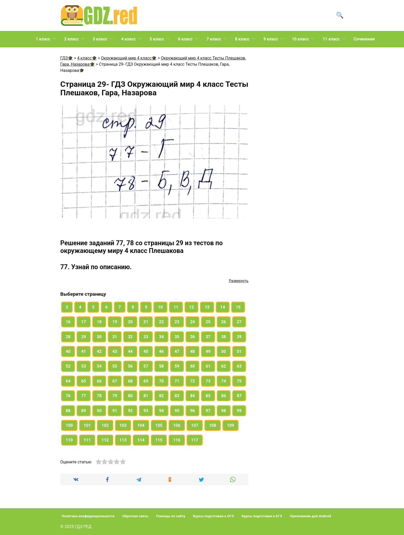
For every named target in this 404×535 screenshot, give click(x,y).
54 (99, 366)
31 (114, 336)
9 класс (270, 39)
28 (68, 336)
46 (161, 351)
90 (99, 410)
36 (192, 336)
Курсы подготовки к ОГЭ (213, 516)
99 (239, 410)
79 (114, 395)
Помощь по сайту (170, 516)
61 (208, 366)
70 (161, 381)
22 (161, 321)
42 (99, 351)
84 (192, 395)
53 (83, 366)
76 (68, 395)
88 (68, 410)
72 (192, 381)
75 (239, 381)
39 (239, 336)
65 (83, 381)
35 (177, 336)
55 (114, 366)
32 (130, 336)
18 (99, 321)
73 (208, 381)
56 (130, 366)
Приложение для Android (310, 516)
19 (114, 321)
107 (194, 425)
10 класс (300, 39)
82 (161, 395)
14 (222, 307)
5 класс (157, 39)
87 (239, 395)
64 (68, 381)
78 (99, 395)
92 (130, 410)
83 (177, 395)
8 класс (242, 39)
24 (192, 321)
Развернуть (238, 281)
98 (223, 410)
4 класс (128, 39)
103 (123, 425)
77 (83, 395)
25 (208, 321)
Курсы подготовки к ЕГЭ (262, 516)
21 (146, 321)
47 (177, 351)
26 (223, 321)
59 (177, 366)
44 (130, 351)
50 (223, 351)
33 (146, 336)
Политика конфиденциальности (88, 516)
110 (69, 440)
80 (130, 395)
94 (161, 410)
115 (159, 440)
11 (176, 307)
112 (105, 440)
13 (207, 307)
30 (99, 336)
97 (208, 410)
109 (230, 425)
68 (130, 381)
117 (194, 440)
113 (123, 440)
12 (191, 307)
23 (177, 321)
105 (159, 425)
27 (239, 321)
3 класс (100, 39)
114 (141, 440)
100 (69, 425)
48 (192, 351)
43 (114, 351)
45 (146, 351)
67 (114, 381)
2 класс (71, 39)
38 (223, 336)
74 (223, 381)
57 (146, 366)
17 (83, 321)
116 (176, 440)
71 (177, 381)
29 (83, 336)
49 (208, 351)
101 (87, 425)
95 (177, 410)
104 (141, 425)
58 (161, 366)
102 (105, 425)
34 (161, 336)
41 (83, 351)
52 (68, 366)
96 (192, 410)
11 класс (331, 39)
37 (208, 336)
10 (160, 307)
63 (239, 366)
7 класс (213, 39)
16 (68, 321)
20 (130, 321)
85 (208, 395)
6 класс (185, 39)
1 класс (43, 39)
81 (146, 395)
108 (212, 425)
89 (83, 410)
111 (87, 440)
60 (192, 366)
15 (238, 307)
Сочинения (364, 39)
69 (146, 381)
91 (114, 410)
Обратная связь (135, 516)
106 (176, 425)
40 (68, 351)
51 (239, 351)
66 (99, 381)
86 (223, 395)
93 (146, 410)
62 (223, 366)
